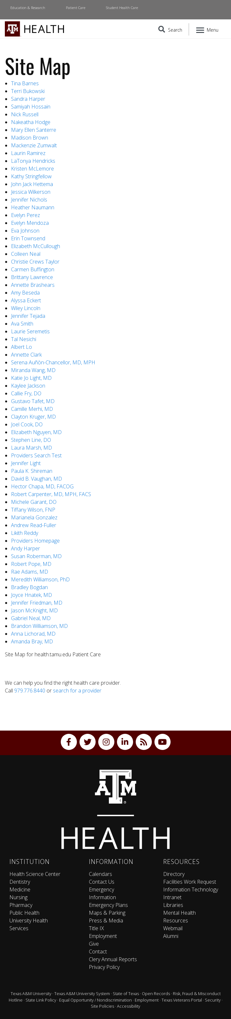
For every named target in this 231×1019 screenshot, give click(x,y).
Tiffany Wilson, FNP (33, 509)
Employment (103, 936)
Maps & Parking (107, 912)
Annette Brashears (33, 284)
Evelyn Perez (25, 215)
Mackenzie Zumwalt (34, 145)
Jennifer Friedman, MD (36, 602)
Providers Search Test (36, 455)
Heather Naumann (32, 207)
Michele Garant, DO (34, 501)
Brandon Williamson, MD (39, 625)
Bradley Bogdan (29, 587)
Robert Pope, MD (31, 563)
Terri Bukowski (28, 91)
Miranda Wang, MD (33, 370)
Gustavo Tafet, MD (33, 401)
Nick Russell (24, 114)
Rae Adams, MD (29, 571)
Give (94, 943)
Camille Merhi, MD (32, 408)
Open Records (156, 993)
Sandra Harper (28, 98)
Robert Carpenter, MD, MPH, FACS (51, 494)
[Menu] (207, 29)
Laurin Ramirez (28, 153)
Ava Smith (22, 323)
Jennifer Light (26, 463)
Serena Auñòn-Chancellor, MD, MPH (53, 362)
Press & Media (106, 920)
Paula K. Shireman (31, 470)
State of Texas (126, 993)
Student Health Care (122, 7)
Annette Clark (26, 354)
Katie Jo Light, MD (31, 377)
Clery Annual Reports (113, 959)
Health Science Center (34, 874)
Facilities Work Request (189, 881)
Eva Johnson (25, 230)
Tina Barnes (25, 83)
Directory (173, 874)
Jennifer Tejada (28, 315)
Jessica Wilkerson (30, 191)
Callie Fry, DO (26, 393)
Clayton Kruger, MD (33, 416)
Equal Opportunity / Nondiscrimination (95, 1000)
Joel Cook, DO (27, 424)
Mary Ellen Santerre (33, 129)
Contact (98, 951)
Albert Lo (21, 346)
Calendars (100, 874)
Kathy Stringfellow (31, 176)
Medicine (19, 889)
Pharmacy (20, 905)
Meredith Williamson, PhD (40, 579)
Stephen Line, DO (31, 439)
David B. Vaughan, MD (36, 478)
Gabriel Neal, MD (31, 618)
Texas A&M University (31, 993)
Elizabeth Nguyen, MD (36, 432)
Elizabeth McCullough (35, 246)
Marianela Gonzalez (34, 517)
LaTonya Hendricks (33, 160)
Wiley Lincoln (25, 308)
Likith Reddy (24, 532)
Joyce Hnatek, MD (31, 594)
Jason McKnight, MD (34, 610)
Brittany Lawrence (32, 277)
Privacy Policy (104, 967)
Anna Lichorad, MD (33, 633)
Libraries (173, 905)
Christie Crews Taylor (35, 261)
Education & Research (27, 7)
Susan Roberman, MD (36, 556)
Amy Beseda (25, 292)
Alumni (170, 936)
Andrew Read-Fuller (33, 525)
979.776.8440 (29, 690)
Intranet (172, 897)
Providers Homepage (35, 540)
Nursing (18, 897)
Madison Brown (29, 137)
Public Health (24, 912)
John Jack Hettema (32, 184)
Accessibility (128, 1006)
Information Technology (190, 889)
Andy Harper (25, 548)
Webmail (173, 928)
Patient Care (75, 7)
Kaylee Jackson (28, 385)
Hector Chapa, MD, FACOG (42, 486)
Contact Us (101, 881)
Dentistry (19, 881)
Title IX (96, 928)
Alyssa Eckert (26, 300)
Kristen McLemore (32, 168)
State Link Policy (41, 1000)
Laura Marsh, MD (32, 447)
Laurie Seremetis (30, 331)
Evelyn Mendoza (30, 222)
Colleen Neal (25, 253)
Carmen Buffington (32, 269)
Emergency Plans (108, 905)
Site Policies (102, 1006)
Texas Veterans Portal (182, 1000)
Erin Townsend (28, 238)
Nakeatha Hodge (30, 122)
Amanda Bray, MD (32, 641)
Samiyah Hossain (30, 106)
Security (213, 1000)
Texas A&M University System (82, 993)
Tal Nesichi (23, 339)
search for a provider (77, 690)
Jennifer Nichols (29, 199)
